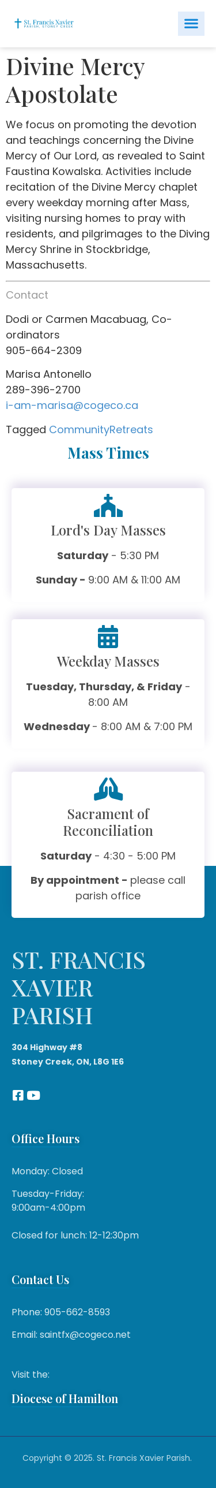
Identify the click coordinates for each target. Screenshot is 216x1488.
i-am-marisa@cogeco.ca (72, 405)
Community (79, 429)
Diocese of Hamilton (65, 1398)
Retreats (131, 429)
